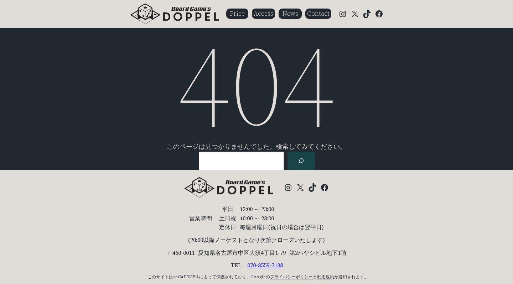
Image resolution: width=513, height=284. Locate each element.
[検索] (301, 161)
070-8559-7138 (265, 265)
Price (237, 13)
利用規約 (325, 277)
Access (263, 13)
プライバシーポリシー (291, 277)
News (290, 13)
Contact (318, 13)
